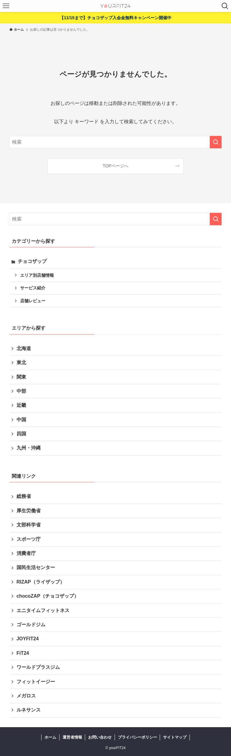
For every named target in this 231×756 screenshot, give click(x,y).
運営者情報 (72, 737)
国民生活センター (36, 567)
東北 (21, 362)
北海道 (24, 348)
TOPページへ (115, 165)
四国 (21, 433)
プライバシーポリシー (137, 737)
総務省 (24, 496)
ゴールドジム (31, 624)
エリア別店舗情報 (37, 275)
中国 (21, 419)
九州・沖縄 (29, 447)
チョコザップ (32, 261)
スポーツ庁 (29, 539)
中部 (21, 391)
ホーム (50, 737)
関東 (21, 377)
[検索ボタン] (225, 6)
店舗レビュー (32, 300)
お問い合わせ (100, 737)
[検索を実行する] (216, 142)
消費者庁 (26, 553)
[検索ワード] (115, 142)
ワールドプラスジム (38, 667)
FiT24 (23, 653)
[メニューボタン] (6, 6)
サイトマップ (174, 737)
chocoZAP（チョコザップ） (48, 596)
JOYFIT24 (28, 638)
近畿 (21, 405)
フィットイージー (36, 681)
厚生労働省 (29, 510)
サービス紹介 (32, 287)
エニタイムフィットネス (43, 610)
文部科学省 (29, 524)
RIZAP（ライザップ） (41, 581)
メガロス (26, 695)
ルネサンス (29, 709)
